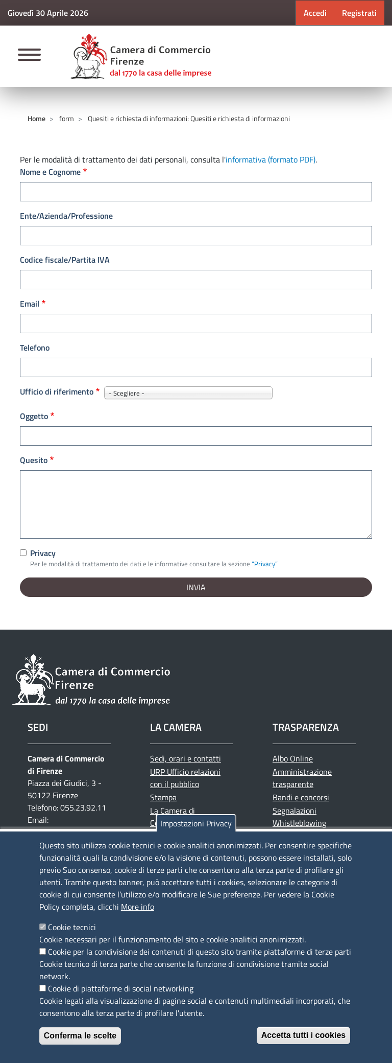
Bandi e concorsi (301, 797)
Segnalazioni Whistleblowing (299, 816)
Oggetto (34, 416)
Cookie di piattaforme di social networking (120, 988)
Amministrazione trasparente (302, 778)
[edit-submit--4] (196, 191)
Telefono (35, 347)
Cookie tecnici (72, 927)
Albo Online (293, 758)
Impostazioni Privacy (196, 823)
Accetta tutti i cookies (303, 1035)
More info (137, 906)
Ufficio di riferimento (56, 391)
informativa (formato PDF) (270, 159)
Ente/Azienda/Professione (66, 216)
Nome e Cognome (50, 172)
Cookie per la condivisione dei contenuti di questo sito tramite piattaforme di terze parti (199, 951)
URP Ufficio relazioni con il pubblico (185, 778)
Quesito (33, 460)
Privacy (43, 553)
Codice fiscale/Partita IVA (65, 259)
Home (36, 118)
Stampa (163, 797)
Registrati (359, 13)
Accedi (315, 13)
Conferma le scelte (80, 1035)
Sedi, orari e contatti (185, 758)
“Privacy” (265, 564)
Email (29, 303)
